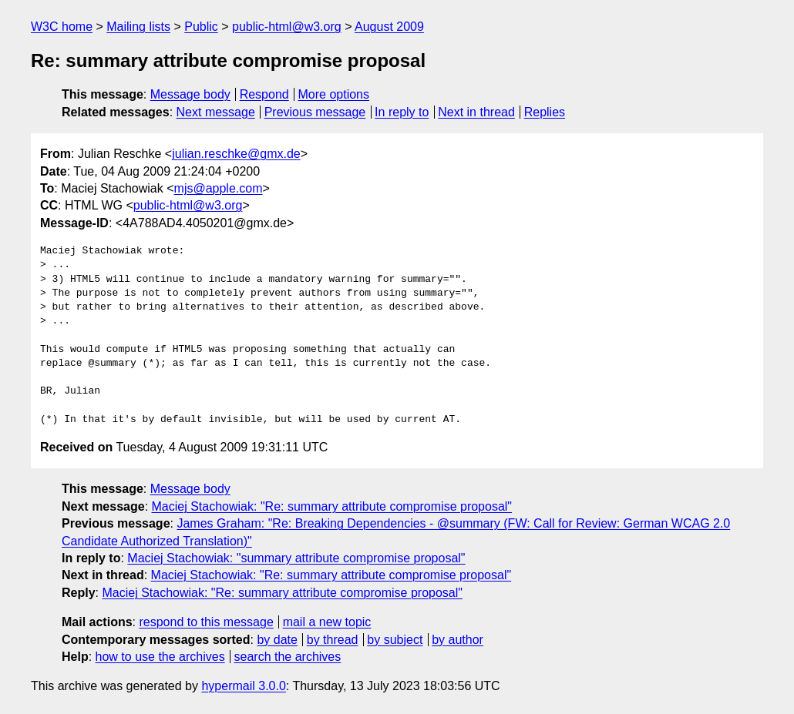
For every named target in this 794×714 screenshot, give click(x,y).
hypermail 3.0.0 (243, 685)
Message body (190, 94)
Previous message (315, 112)
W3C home (62, 26)
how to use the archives (160, 656)
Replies (544, 112)
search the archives (287, 656)
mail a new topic (327, 622)
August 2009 (389, 26)
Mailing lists (138, 26)
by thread (332, 639)
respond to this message (206, 622)
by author (457, 639)
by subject (394, 639)
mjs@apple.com (218, 188)
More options (334, 94)
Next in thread (476, 112)
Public (201, 26)
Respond (264, 94)
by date (277, 639)
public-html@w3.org (286, 26)
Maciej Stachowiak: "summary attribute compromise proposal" (296, 558)
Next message (216, 112)
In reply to (402, 112)
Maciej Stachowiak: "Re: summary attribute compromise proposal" (332, 506)
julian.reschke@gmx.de (236, 153)
